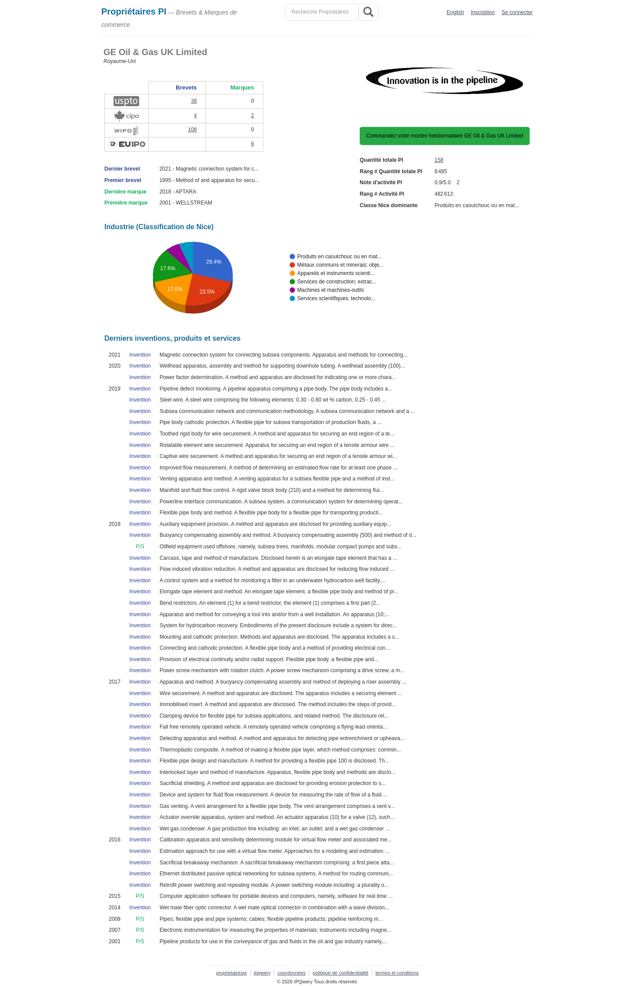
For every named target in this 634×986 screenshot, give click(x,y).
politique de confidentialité (341, 972)
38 (194, 101)
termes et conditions (397, 972)
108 (192, 130)
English (455, 12)
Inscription (483, 12)
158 (439, 160)
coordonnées (291, 972)
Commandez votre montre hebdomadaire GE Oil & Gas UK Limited (444, 136)
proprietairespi (231, 972)
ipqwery (262, 972)
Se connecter (517, 12)
